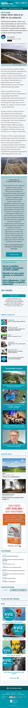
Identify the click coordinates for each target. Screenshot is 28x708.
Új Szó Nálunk (11, 37)
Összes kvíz (14, 678)
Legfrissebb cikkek (14, 688)
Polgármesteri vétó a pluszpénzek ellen (16, 344)
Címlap (4, 8)
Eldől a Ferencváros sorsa (14, 336)
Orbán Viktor (9, 290)
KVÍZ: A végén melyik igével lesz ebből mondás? (14, 672)
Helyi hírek (5, 12)
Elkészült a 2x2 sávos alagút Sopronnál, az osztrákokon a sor (13, 275)
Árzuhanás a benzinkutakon (8, 581)
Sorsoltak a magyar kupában (9, 578)
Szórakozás (11, 320)
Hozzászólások (14, 295)
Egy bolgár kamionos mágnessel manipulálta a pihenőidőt (16, 329)
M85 (3, 290)
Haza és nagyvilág (16, 8)
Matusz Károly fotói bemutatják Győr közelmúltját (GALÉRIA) (14, 445)
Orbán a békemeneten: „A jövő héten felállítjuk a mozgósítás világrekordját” (14, 282)
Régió (4, 473)
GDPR (19, 693)
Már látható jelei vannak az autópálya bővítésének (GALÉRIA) (14, 385)
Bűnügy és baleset (13, 327)
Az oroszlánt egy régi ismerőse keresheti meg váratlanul (16, 358)
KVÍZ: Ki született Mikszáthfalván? (16, 321)
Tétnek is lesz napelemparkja (11, 477)
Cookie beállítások (21, 694)
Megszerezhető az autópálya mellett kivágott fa (15, 351)
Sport (9, 334)
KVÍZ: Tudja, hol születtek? (14, 655)
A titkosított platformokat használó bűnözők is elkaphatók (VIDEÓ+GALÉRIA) (14, 406)
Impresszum (14, 693)
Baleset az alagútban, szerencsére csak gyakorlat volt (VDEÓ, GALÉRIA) (13, 268)
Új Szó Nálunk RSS (4, 697)
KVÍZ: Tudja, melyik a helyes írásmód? (14, 639)
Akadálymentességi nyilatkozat (8, 694)
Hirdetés (8, 693)
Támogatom (14, 254)
